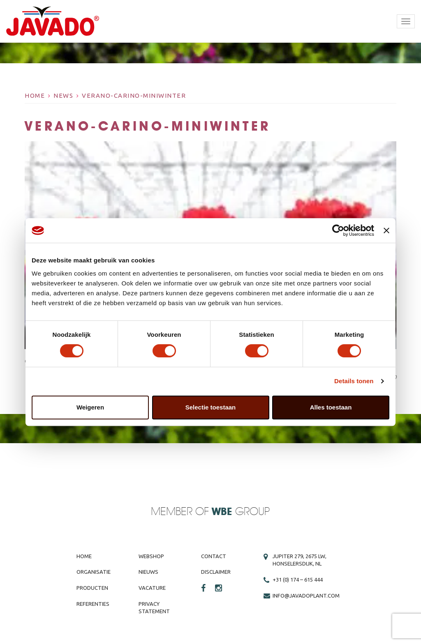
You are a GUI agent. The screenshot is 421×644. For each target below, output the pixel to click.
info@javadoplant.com (306, 595)
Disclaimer (216, 572)
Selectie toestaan (210, 407)
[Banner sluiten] (386, 230)
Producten (92, 588)
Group (241, 512)
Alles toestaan (331, 407)
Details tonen (353, 380)
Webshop (151, 556)
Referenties (92, 604)
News (63, 95)
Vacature (152, 588)
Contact (213, 556)
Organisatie (93, 572)
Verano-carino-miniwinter (134, 95)
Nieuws (148, 572)
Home (35, 95)
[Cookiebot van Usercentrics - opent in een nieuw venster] (338, 230)
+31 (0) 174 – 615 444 (298, 579)
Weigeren (90, 407)
